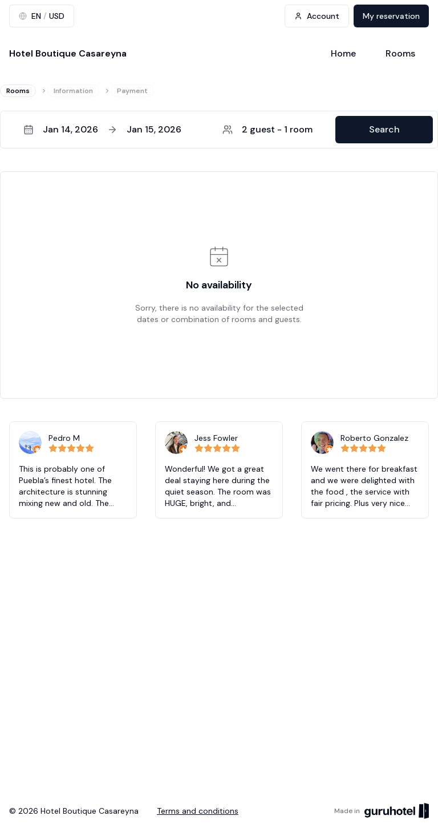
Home (343, 53)
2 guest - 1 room (267, 129)
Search (384, 129)
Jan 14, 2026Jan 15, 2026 (102, 129)
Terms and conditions (197, 811)
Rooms (400, 53)
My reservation (391, 16)
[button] (219, 130)
